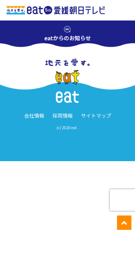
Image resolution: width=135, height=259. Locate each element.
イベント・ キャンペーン (50, 251)
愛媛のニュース (16, 251)
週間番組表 (83, 251)
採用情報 (63, 115)
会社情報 (34, 115)
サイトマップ (96, 115)
